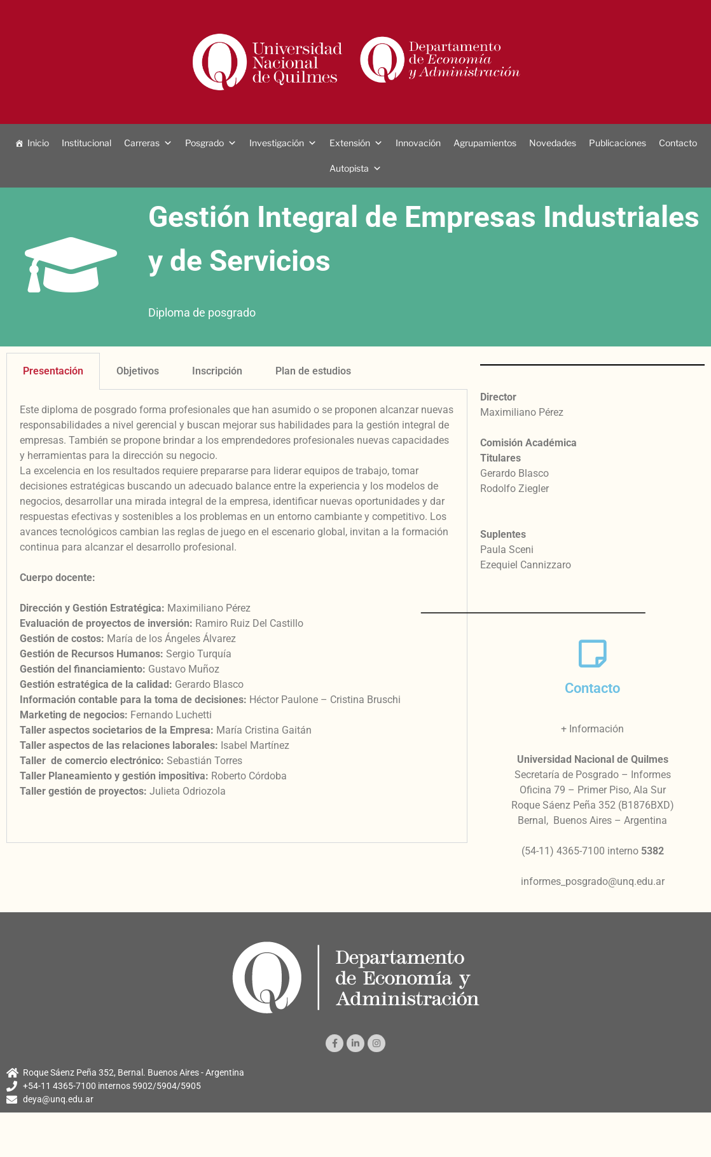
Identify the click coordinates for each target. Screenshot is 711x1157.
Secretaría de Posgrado (566, 775)
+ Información (592, 729)
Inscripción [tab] (217, 371)
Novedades (552, 142)
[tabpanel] (236, 616)
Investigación (276, 142)
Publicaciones (617, 142)
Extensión (349, 142)
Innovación (418, 142)
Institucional (86, 142)
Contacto (678, 142)
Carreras (142, 142)
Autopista (349, 168)
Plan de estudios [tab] (313, 371)
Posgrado (204, 142)
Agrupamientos (484, 142)
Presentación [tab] (53, 371)
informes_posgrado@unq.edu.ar (593, 881)
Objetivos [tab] (137, 371)
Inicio (38, 142)
